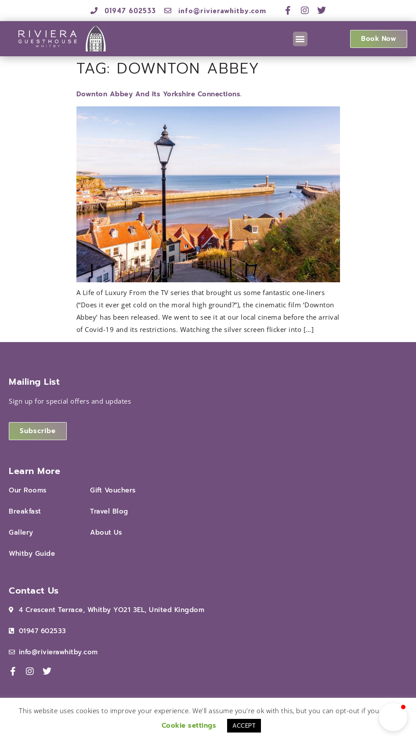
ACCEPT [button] (244, 726)
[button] (300, 39)
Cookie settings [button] (189, 725)
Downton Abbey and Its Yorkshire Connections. (159, 94)
